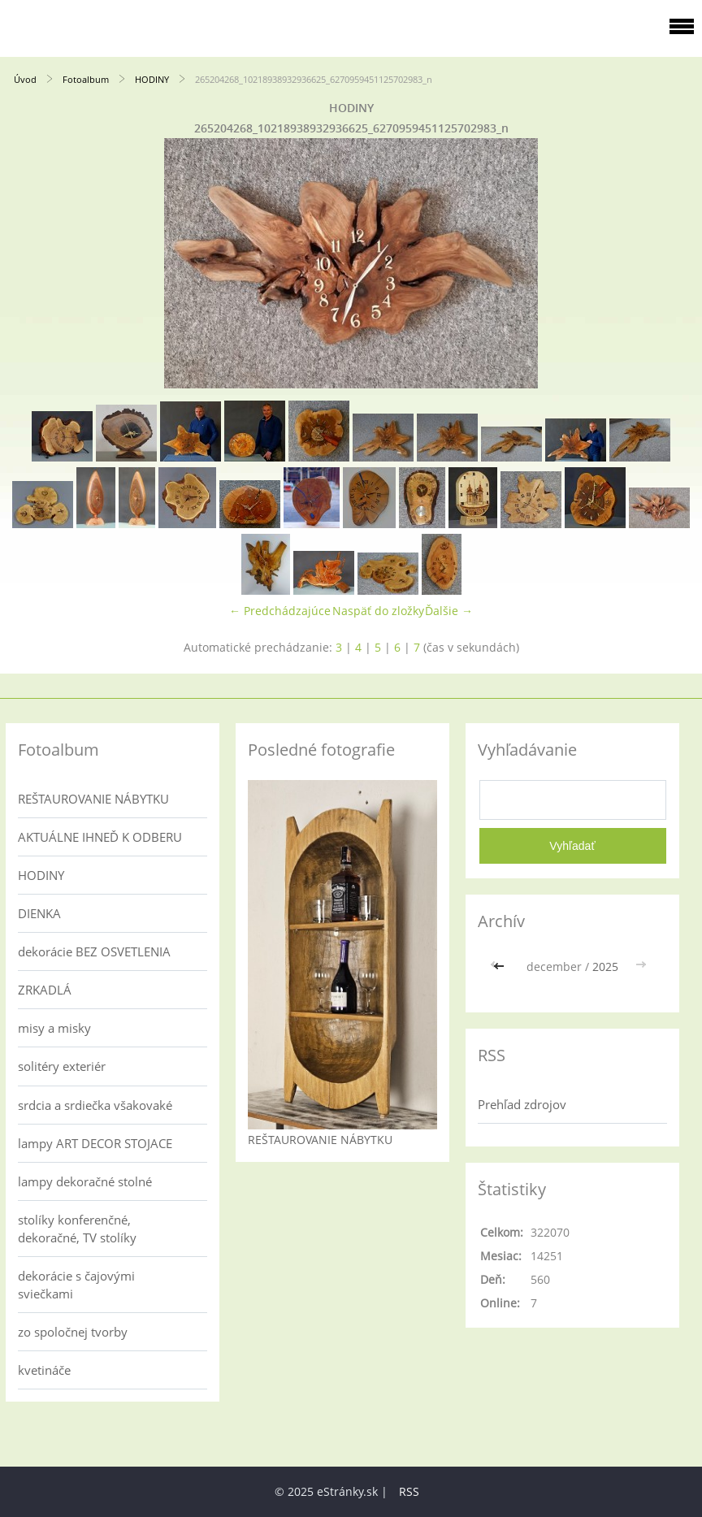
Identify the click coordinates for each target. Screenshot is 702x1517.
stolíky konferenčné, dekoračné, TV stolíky (77, 1228)
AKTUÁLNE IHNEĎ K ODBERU (100, 837)
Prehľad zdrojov (522, 1104)
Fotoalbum (86, 79)
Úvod (25, 79)
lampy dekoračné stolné (85, 1181)
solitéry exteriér (62, 1066)
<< (500, 966)
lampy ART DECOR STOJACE (95, 1143)
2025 (605, 966)
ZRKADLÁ (45, 990)
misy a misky (54, 1028)
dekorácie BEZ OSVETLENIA (94, 951)
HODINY (152, 79)
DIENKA (39, 913)
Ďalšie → (449, 610)
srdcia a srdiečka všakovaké (95, 1105)
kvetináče (44, 1370)
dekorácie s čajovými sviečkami (76, 1285)
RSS (409, 1491)
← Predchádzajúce (280, 610)
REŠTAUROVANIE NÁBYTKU (93, 799)
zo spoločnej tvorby (73, 1332)
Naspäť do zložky (378, 610)
